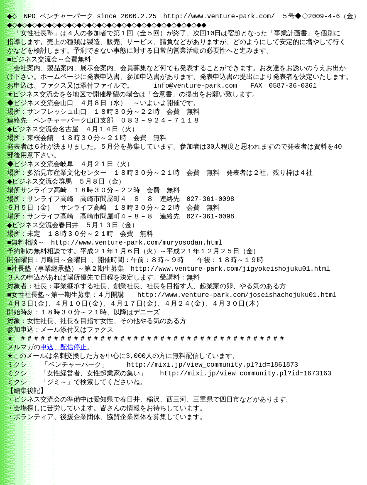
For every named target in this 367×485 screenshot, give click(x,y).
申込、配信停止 (61, 380)
